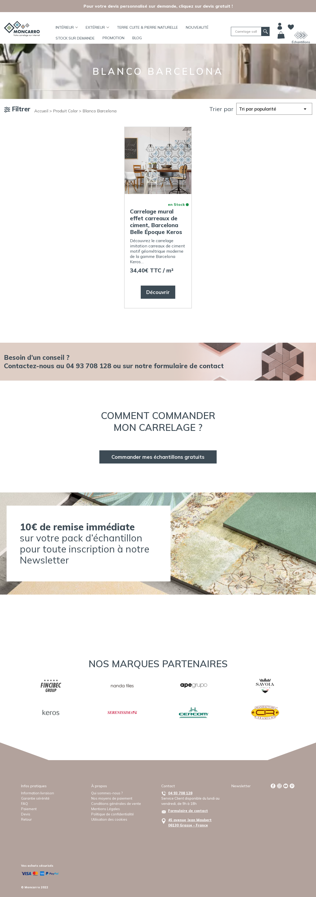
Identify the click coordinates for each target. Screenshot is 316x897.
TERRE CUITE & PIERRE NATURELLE (147, 27)
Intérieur (67, 27)
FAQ (24, 803)
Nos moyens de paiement (111, 798)
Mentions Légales (105, 809)
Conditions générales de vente (116, 803)
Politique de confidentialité (112, 814)
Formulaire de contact (188, 811)
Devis (25, 814)
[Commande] (274, 109)
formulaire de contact (189, 366)
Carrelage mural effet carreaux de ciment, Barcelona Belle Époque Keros (156, 221)
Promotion (113, 38)
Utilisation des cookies (109, 819)
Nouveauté (197, 27)
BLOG (137, 38)
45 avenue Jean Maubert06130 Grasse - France (190, 822)
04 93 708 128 (180, 793)
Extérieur (97, 27)
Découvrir (158, 292)
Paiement (29, 809)
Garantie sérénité (35, 798)
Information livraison (37, 793)
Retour (26, 819)
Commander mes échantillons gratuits (158, 457)
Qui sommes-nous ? (107, 793)
